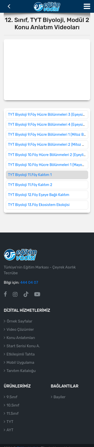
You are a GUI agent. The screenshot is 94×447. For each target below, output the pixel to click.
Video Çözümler (20, 329)
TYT (10, 422)
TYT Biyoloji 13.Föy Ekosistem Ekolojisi (38, 205)
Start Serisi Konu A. (23, 346)
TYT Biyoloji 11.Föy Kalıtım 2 (30, 185)
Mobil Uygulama (20, 362)
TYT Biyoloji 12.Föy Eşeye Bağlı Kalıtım (38, 195)
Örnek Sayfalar (19, 321)
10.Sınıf (13, 405)
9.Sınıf (12, 397)
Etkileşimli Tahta (21, 354)
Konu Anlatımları (21, 338)
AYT (10, 430)
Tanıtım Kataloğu (21, 370)
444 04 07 (29, 282)
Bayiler (60, 397)
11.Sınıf (13, 413)
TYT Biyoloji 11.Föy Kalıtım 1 (30, 175)
